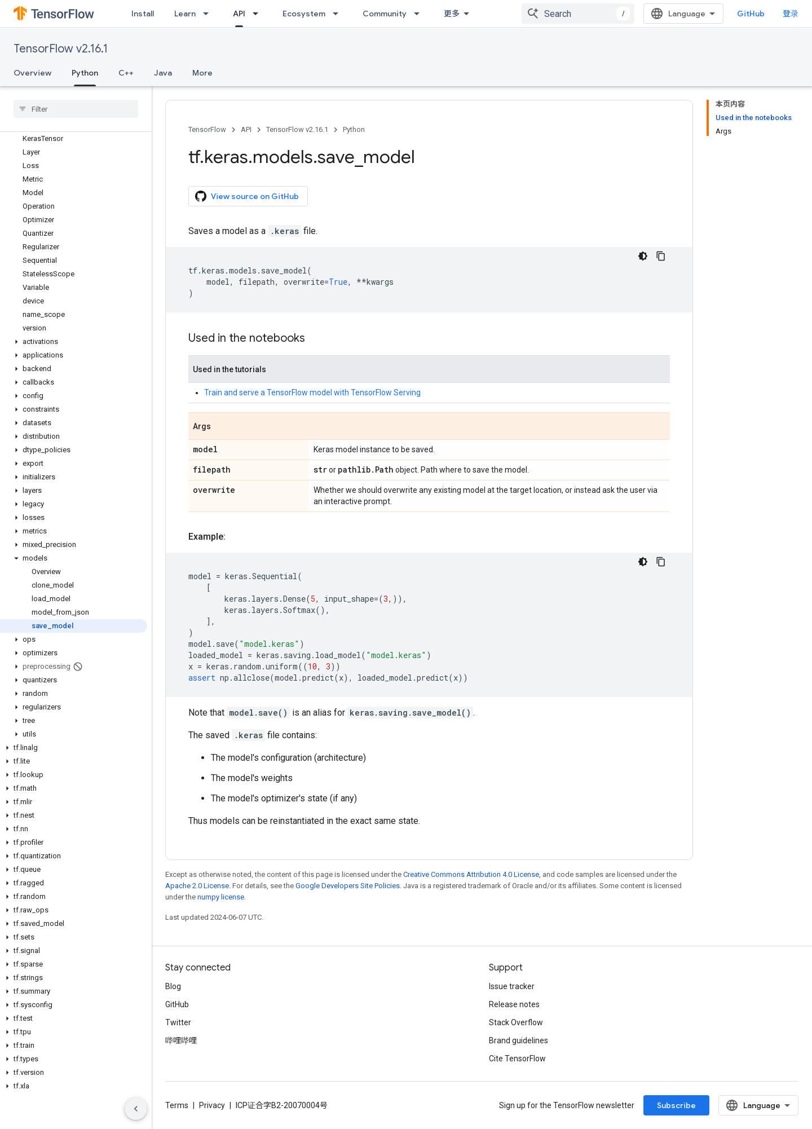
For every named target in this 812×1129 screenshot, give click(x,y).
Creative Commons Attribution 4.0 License (471, 874)
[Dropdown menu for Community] (420, 13)
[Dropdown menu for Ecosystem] (338, 13)
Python (354, 129)
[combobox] (578, 13)
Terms (176, 1105)
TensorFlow (207, 129)
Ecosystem (304, 13)
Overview (32, 73)
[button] (73, 342)
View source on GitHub (247, 196)
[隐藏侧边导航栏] (136, 1108)
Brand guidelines (518, 1040)
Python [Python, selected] (85, 73)
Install (142, 13)
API (246, 129)
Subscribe (676, 1105)
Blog (173, 986)
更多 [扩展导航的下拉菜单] (452, 13)
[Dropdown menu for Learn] (209, 13)
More (202, 73)
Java (163, 73)
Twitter (178, 1022)
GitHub (751, 13)
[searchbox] (76, 109)
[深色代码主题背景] (643, 256)
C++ (126, 73)
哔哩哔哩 (181, 1040)
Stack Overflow (516, 1022)
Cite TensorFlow (517, 1058)
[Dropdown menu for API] (258, 13)
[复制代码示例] (661, 256)
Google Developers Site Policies (347, 885)
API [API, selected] (239, 13)
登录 (790, 13)
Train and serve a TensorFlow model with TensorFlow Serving (312, 392)
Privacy (212, 1105)
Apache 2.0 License (197, 885)
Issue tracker (512, 986)
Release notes (514, 1004)
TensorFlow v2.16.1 (61, 49)
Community (385, 13)
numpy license (220, 897)
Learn (185, 13)
